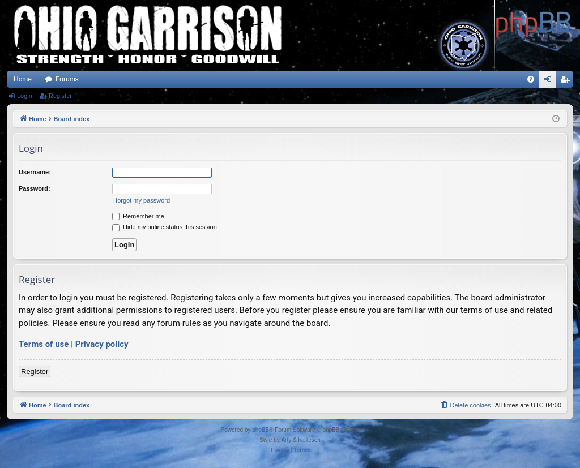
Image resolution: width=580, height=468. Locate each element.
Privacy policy (102, 344)
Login (24, 95)
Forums (67, 79)
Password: (34, 188)
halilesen (309, 440)
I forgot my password (141, 200)
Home (23, 79)
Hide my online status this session (164, 227)
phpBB (260, 430)
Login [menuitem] (550, 81)
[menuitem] (530, 79)
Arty (286, 440)
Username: (35, 172)
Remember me (138, 216)
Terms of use (44, 344)
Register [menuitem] (567, 81)
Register (60, 95)
